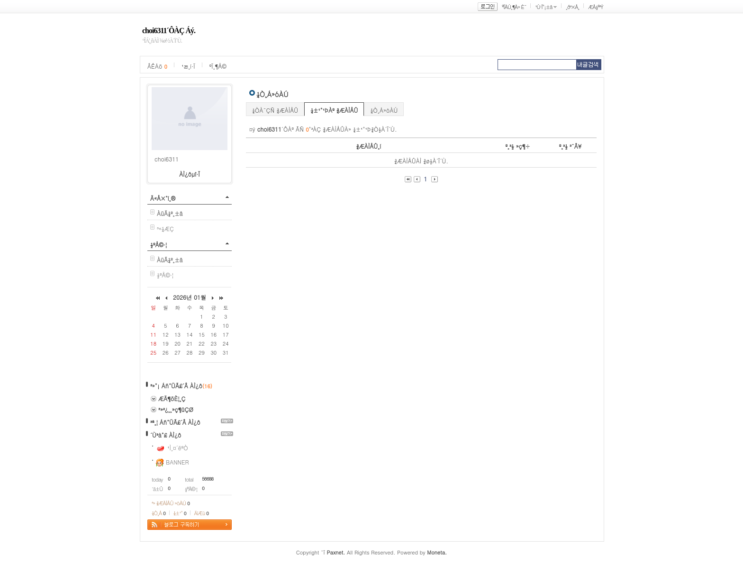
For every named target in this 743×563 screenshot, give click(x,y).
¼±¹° (179, 513)
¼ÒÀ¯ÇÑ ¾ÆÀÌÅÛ (275, 110)
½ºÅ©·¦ (158, 245)
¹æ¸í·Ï (188, 66)
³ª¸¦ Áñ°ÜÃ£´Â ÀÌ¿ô (175, 422)
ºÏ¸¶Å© (218, 66)
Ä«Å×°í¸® (162, 198)
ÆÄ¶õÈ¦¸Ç (172, 398)
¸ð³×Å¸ (572, 6)
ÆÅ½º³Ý (595, 6)
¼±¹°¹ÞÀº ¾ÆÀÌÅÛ (334, 110)
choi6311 (166, 159)
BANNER (177, 462)
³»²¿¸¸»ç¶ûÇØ (175, 409)
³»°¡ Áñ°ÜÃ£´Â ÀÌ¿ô (176, 386)
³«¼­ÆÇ (165, 228)
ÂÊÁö (157, 66)
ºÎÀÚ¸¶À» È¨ (514, 6)
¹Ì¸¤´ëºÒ (177, 448)
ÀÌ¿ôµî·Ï (189, 174)
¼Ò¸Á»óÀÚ (384, 110)
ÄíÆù (201, 513)
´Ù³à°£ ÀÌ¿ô (165, 435)
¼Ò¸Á (158, 513)
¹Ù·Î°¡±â (543, 6)
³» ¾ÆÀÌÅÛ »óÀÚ (171, 503)
